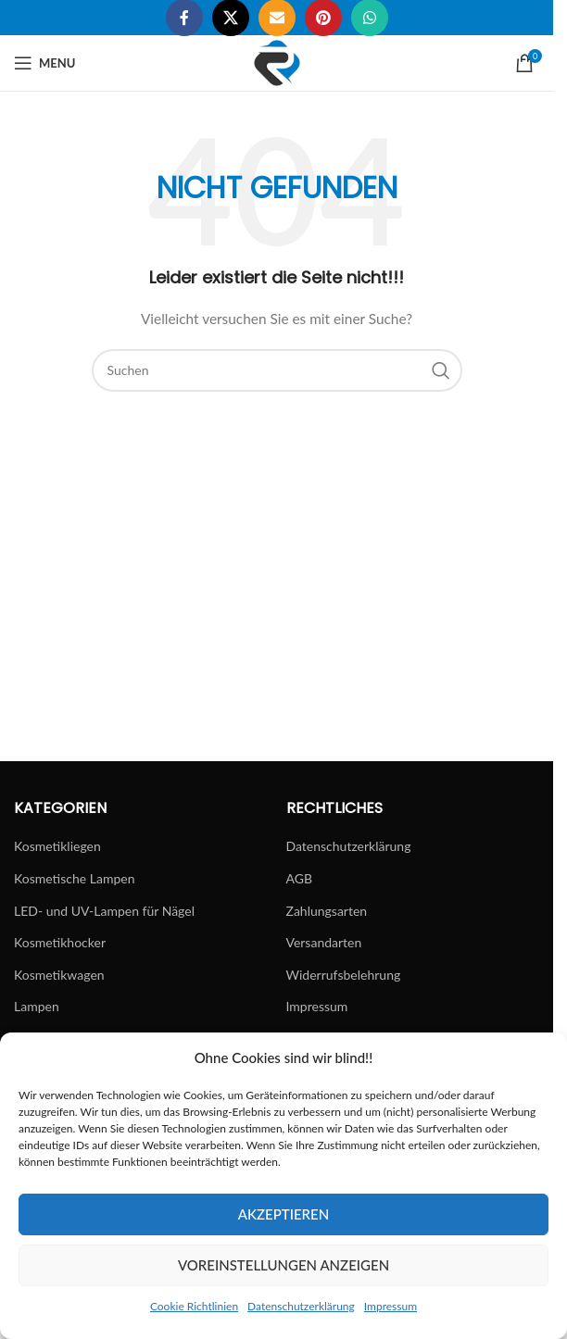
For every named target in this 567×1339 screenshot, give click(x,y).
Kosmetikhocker (60, 942)
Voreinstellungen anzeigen (283, 1265)
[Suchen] (277, 370)
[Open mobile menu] (44, 62)
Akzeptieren (283, 1214)
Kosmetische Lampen (74, 878)
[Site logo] (277, 61)
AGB (299, 878)
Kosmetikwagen (59, 974)
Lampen (36, 1006)
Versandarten (324, 942)
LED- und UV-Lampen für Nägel (104, 911)
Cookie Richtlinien (194, 1306)
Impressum (390, 1306)
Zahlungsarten (327, 911)
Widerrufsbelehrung (343, 974)
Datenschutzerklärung (301, 1306)
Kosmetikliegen (57, 846)
